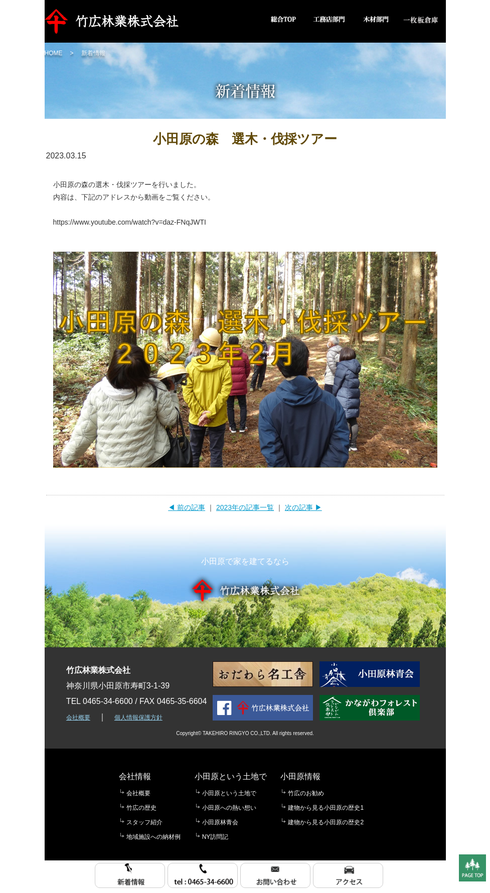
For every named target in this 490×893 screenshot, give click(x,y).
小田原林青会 (220, 822)
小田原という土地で (231, 776)
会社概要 (78, 717)
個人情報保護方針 (138, 717)
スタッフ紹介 (144, 822)
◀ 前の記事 (186, 507)
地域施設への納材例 (153, 836)
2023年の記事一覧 (245, 507)
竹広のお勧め (306, 793)
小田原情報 (300, 776)
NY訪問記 (215, 836)
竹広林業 (114, 21)
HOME (54, 53)
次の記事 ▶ (303, 507)
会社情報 (135, 776)
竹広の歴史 (141, 807)
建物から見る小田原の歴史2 (326, 822)
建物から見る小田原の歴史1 (326, 807)
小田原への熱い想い (229, 807)
